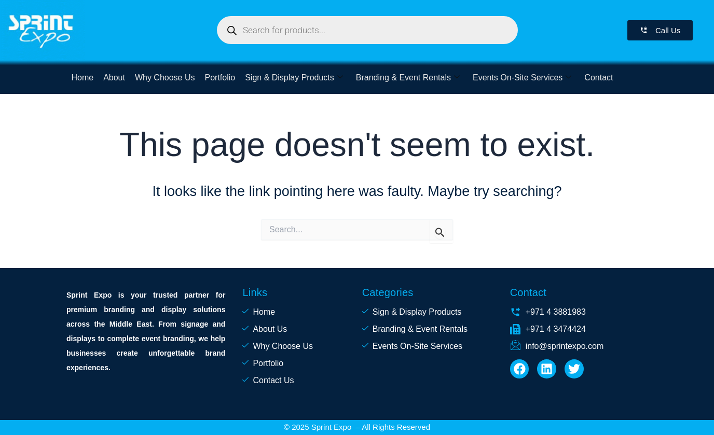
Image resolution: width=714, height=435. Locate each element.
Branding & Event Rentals (405, 77)
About (114, 77)
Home (82, 77)
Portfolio (218, 77)
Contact (595, 77)
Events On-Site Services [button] (519, 77)
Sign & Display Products (292, 77)
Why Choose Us (164, 77)
